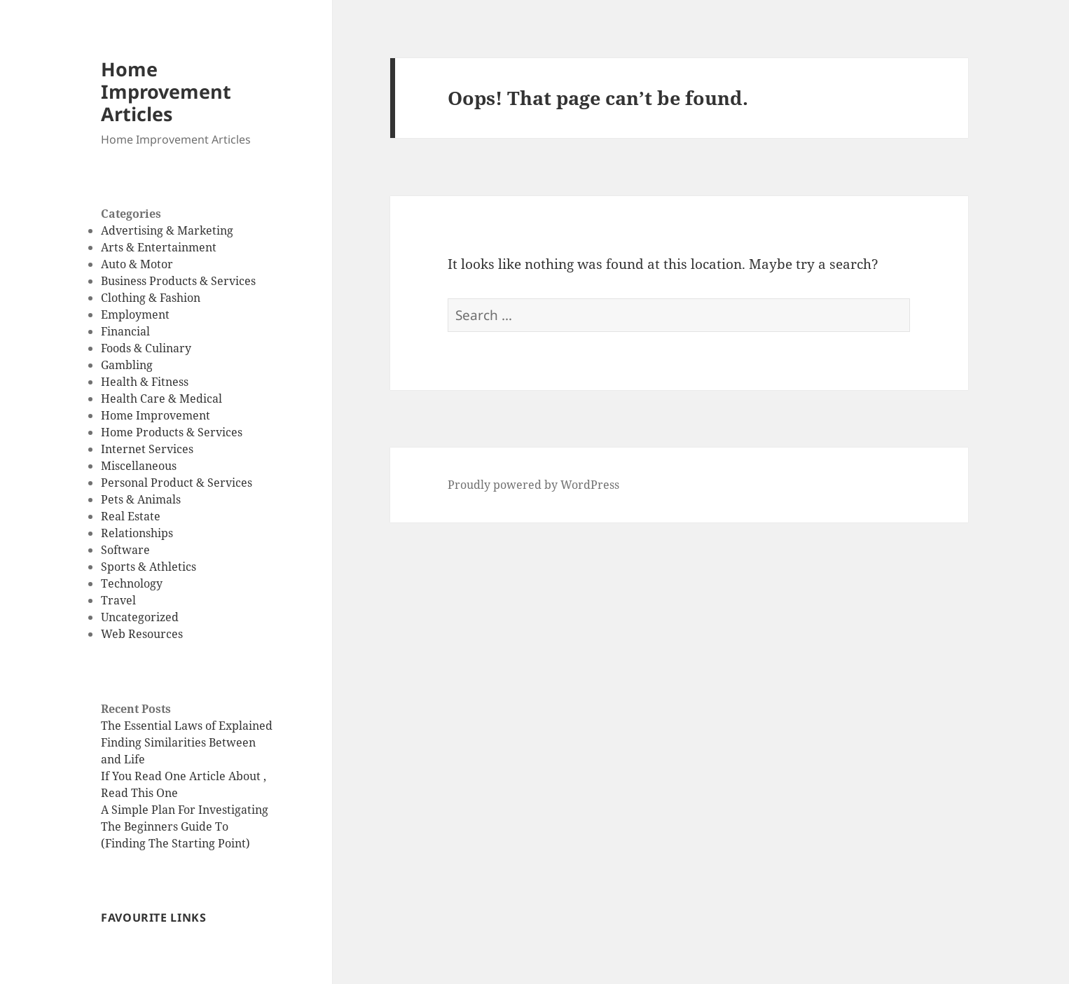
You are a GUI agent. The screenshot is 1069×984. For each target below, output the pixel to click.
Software (125, 549)
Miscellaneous (139, 465)
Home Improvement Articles (166, 91)
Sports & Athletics (148, 566)
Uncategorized (140, 617)
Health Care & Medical (161, 398)
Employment (135, 314)
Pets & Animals (141, 499)
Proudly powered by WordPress (533, 484)
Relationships (137, 533)
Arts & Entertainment (158, 247)
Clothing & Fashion (150, 297)
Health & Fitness (144, 381)
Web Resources (142, 634)
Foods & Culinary (146, 348)
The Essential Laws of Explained (187, 725)
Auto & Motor (137, 264)
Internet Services (147, 449)
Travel (118, 600)
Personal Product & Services (176, 482)
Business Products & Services (178, 281)
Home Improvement (155, 415)
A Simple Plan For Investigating (184, 809)
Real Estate (130, 516)
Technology (132, 583)
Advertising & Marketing (167, 230)
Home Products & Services (171, 432)
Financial (125, 331)
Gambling (127, 365)
